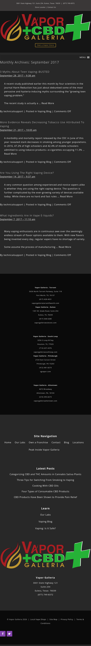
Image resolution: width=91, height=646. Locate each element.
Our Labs (20, 442)
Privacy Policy (67, 619)
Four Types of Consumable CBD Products (45, 491)
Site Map (53, 619)
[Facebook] (3, 634)
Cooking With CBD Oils (45, 485)
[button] (83, 57)
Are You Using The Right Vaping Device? (27, 172)
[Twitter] (9, 634)
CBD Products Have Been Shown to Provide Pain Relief (45, 497)
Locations (78, 442)
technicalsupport (13, 111)
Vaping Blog (44, 111)
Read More (47, 103)
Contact (55, 442)
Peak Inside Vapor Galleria (44, 449)
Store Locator (40, 7)
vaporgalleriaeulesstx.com (46, 323)
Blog (66, 442)
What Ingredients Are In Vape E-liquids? (27, 215)
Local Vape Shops (38, 619)
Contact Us (51, 7)
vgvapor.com (45, 371)
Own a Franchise (38, 442)
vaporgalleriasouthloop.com (45, 352)
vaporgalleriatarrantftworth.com (45, 303)
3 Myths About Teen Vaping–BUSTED (25, 71)
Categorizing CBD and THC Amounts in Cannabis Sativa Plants (45, 474)
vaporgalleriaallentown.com (45, 401)
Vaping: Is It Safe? (45, 528)
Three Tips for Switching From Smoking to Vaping (45, 480)
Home (7, 442)
